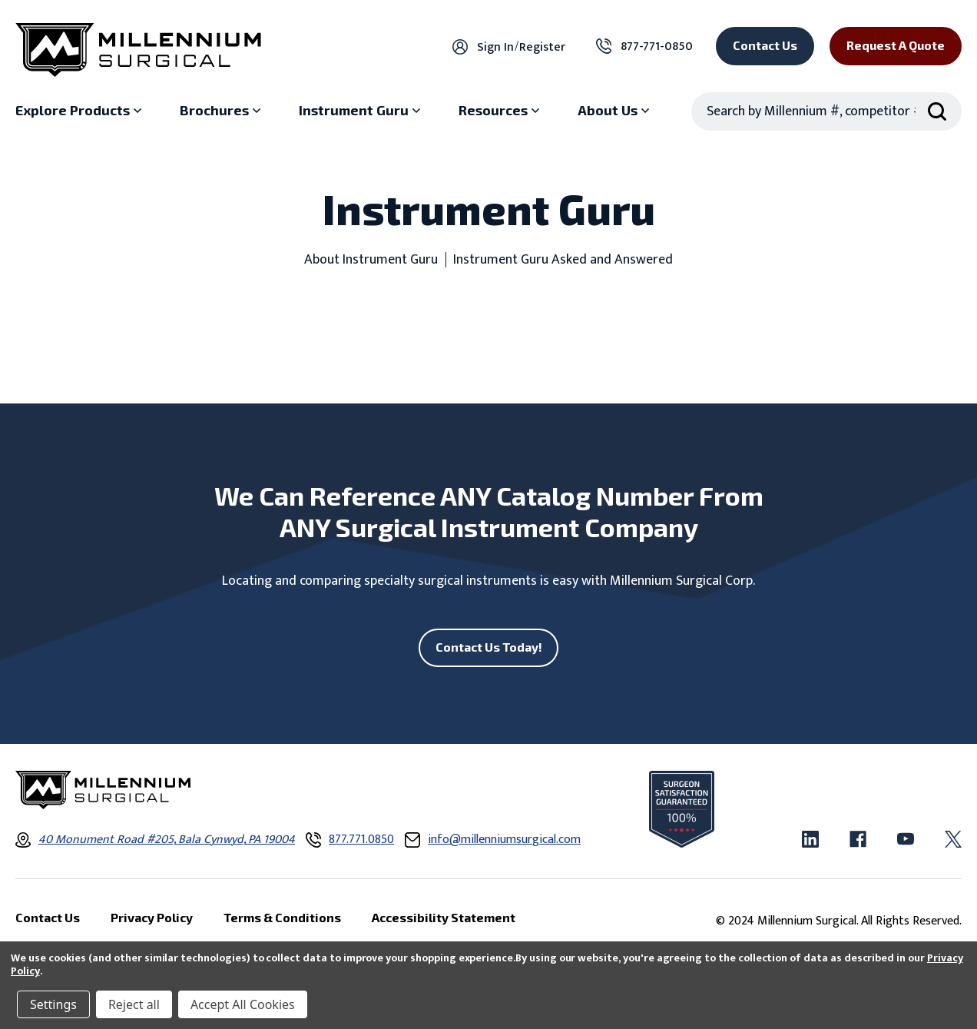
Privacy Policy (152, 917)
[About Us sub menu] (615, 110)
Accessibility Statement (443, 917)
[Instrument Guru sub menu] (361, 110)
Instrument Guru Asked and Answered (563, 260)
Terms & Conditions (282, 917)
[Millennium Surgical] (138, 50)
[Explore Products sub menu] (80, 110)
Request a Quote (895, 45)
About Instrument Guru (371, 260)
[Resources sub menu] (501, 110)
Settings (53, 1004)
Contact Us (765, 45)
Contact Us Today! (489, 646)
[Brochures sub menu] (222, 110)
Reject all (134, 1004)
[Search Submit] (937, 111)
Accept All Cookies (242, 1004)
